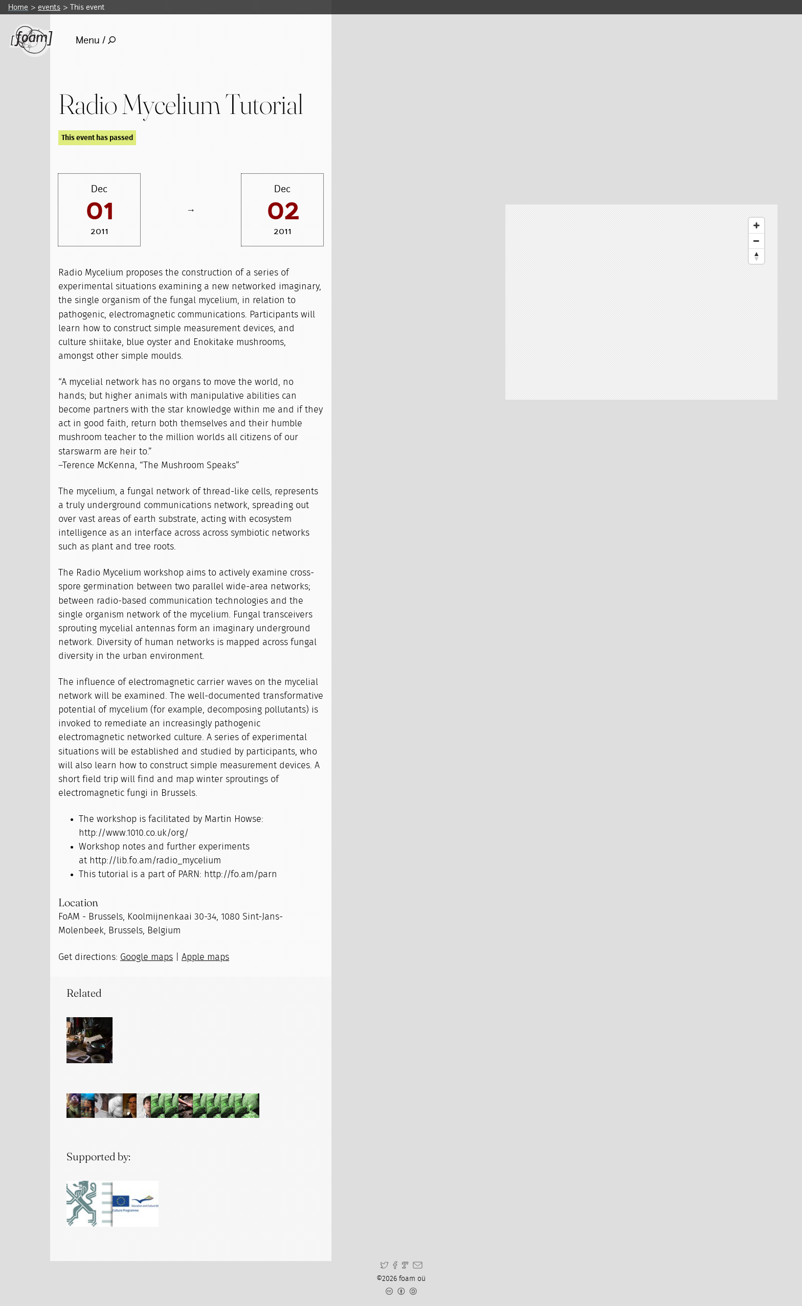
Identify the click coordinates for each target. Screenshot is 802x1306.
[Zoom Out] (756, 240)
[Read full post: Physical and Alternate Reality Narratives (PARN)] (89, 1040)
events (49, 7)
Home (18, 7)
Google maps (146, 957)
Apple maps (205, 957)
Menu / (96, 40)
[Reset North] (756, 256)
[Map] (641, 302)
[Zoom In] (756, 225)
